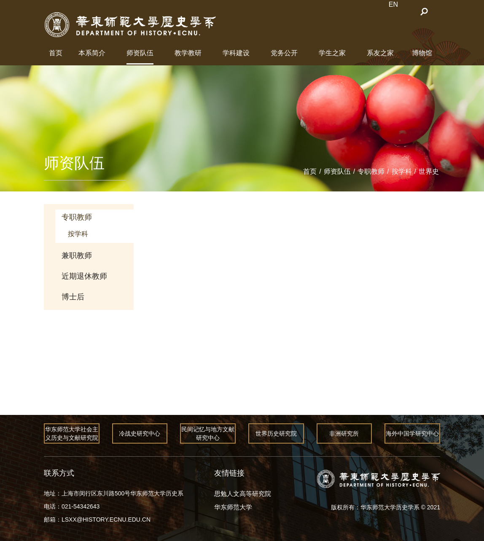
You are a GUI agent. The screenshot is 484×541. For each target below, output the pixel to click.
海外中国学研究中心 (412, 433)
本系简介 (91, 53)
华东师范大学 (233, 507)
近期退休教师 (84, 276)
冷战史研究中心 (140, 433)
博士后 (73, 297)
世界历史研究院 (276, 433)
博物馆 (422, 53)
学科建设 (236, 53)
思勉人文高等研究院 (242, 493)
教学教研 (188, 53)
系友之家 (380, 53)
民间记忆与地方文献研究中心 (207, 433)
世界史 (429, 171)
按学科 (402, 171)
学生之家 (332, 53)
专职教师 (371, 171)
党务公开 (284, 53)
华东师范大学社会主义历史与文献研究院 (71, 433)
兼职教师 (77, 255)
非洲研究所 (344, 433)
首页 (55, 53)
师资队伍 (139, 53)
